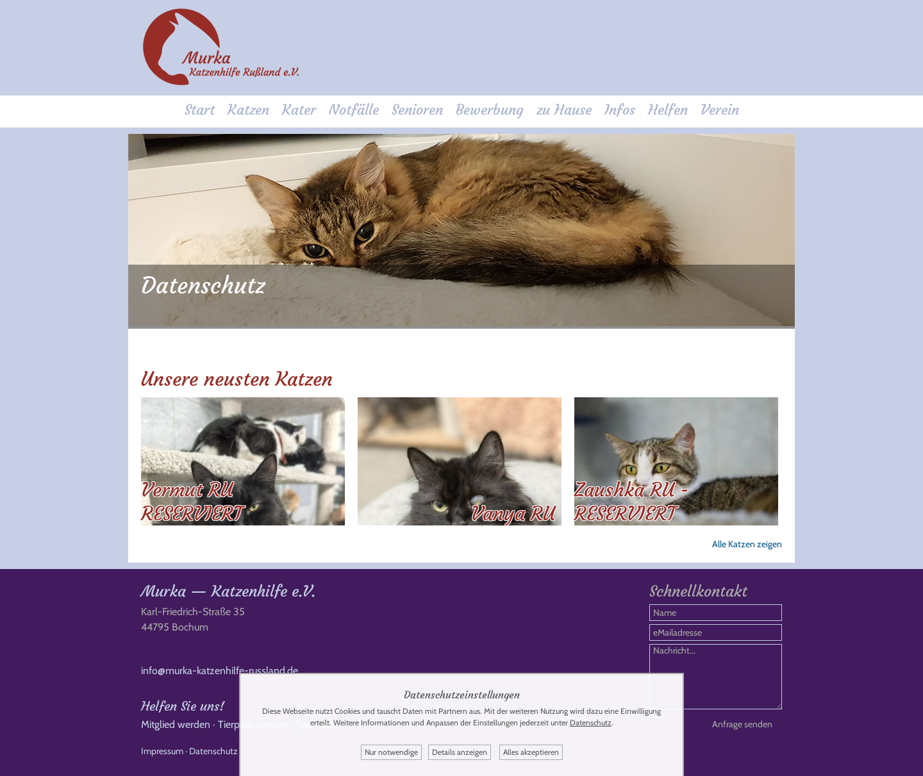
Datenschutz (213, 751)
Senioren (417, 110)
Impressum (162, 751)
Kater (299, 110)
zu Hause (564, 110)
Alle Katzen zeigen (747, 544)
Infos (619, 110)
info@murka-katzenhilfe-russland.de (219, 671)
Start (200, 110)
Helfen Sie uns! (182, 706)
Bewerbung (490, 110)
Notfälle (354, 110)
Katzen (248, 110)
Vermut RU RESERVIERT (191, 501)
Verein (720, 110)
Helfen (668, 110)
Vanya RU (513, 513)
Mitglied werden (175, 724)
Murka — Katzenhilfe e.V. (228, 591)
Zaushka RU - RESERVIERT (631, 501)
